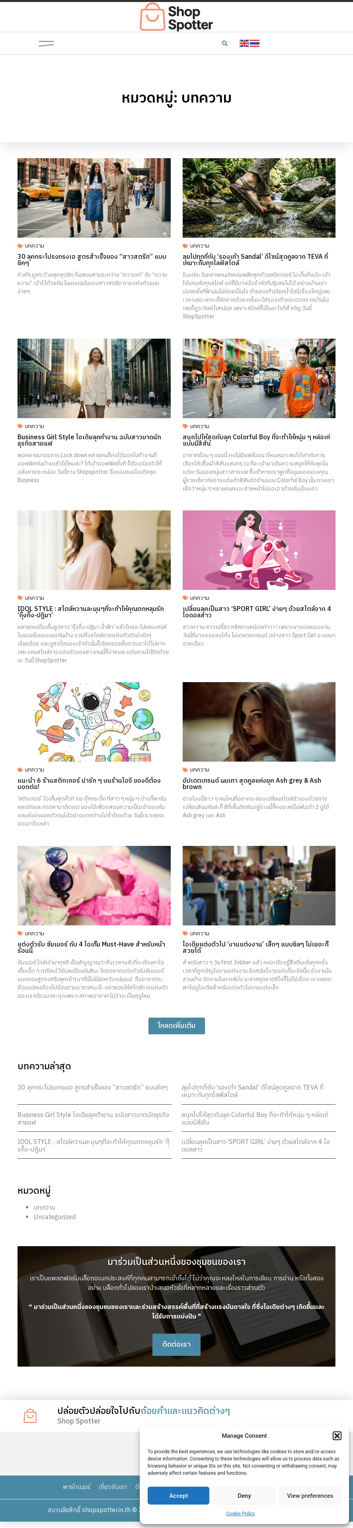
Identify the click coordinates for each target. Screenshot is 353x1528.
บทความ (44, 1207)
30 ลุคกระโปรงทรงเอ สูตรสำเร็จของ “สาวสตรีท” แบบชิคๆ (93, 1087)
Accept (178, 1495)
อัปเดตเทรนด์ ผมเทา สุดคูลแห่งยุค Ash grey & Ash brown (252, 784)
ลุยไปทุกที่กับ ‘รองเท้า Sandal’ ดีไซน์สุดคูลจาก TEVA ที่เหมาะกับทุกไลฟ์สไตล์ (252, 1091)
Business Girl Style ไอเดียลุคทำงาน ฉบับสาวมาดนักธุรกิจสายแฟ (93, 1119)
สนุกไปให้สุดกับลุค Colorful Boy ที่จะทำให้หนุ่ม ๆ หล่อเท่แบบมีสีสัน (254, 1119)
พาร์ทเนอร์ (75, 1493)
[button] (337, 1436)
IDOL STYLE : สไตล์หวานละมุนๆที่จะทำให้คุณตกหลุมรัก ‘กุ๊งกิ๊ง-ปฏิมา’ (94, 1146)
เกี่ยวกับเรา (112, 1493)
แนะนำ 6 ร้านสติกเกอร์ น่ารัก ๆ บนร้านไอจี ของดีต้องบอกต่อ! (89, 784)
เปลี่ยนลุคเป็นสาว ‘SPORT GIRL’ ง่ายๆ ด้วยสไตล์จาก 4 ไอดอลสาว (255, 1146)
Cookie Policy (240, 1513)
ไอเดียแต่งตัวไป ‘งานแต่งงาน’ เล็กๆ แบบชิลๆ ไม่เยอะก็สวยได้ (256, 947)
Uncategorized (54, 1217)
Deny (244, 1495)
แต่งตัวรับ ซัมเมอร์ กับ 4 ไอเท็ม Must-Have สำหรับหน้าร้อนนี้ (91, 947)
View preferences (310, 1495)
